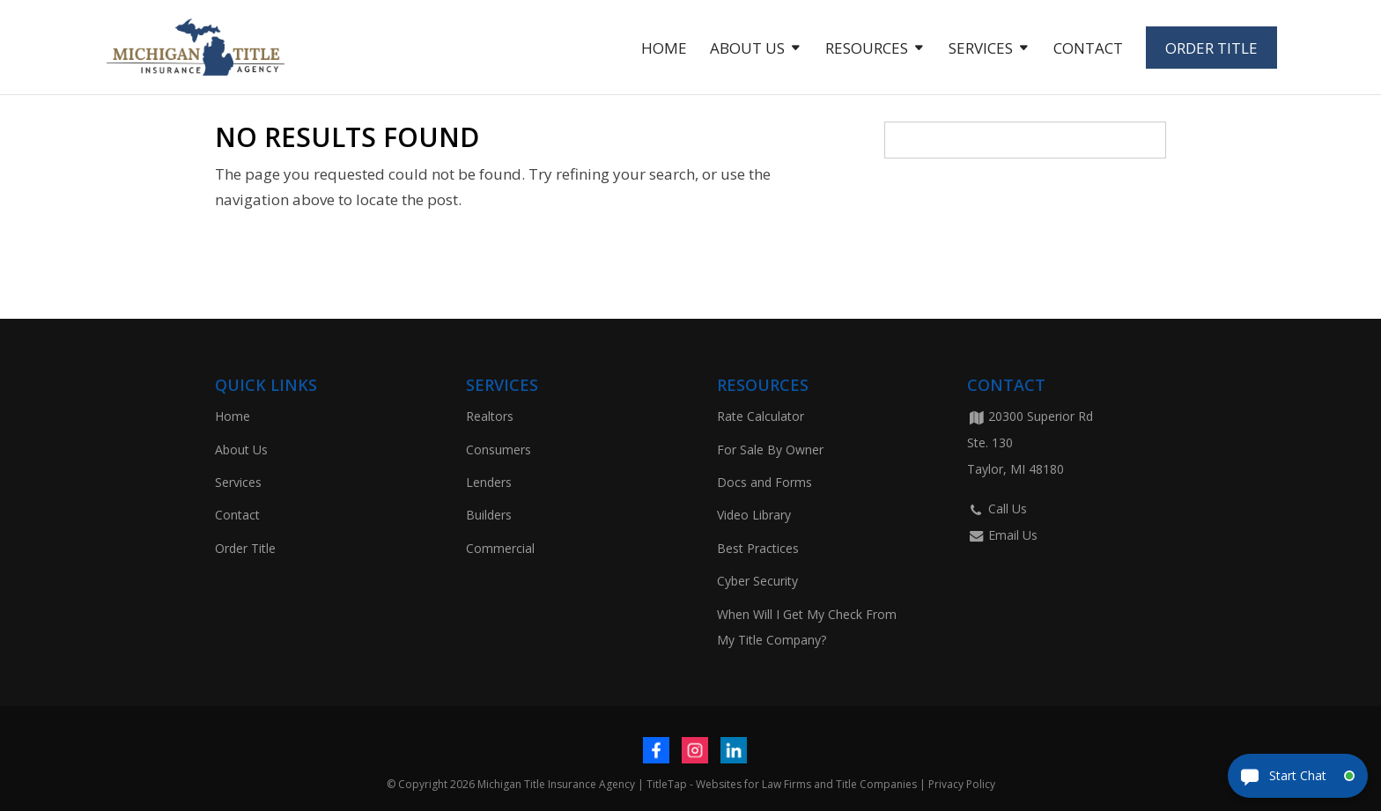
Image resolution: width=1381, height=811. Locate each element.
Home (664, 50)
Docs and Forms (764, 482)
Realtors (489, 416)
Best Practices (758, 548)
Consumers (498, 449)
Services (981, 50)
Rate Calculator (760, 416)
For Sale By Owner (770, 449)
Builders (489, 514)
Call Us (997, 508)
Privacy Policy (961, 784)
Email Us (1002, 535)
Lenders (489, 482)
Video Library (754, 514)
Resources (866, 50)
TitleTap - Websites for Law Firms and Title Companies (781, 784)
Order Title (1211, 48)
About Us (747, 50)
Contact (1088, 50)
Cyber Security (757, 580)
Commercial (500, 548)
